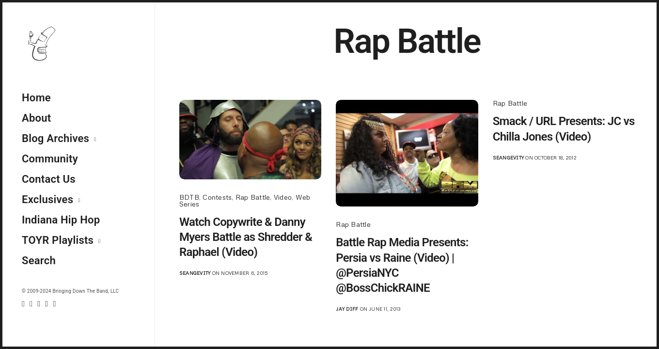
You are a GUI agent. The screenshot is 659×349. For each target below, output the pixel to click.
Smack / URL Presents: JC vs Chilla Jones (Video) (564, 128)
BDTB (189, 197)
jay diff (347, 309)
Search (39, 260)
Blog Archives (55, 138)
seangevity (194, 273)
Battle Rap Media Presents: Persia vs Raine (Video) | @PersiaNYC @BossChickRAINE (402, 265)
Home (36, 98)
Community (50, 159)
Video (283, 197)
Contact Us (49, 179)
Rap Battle (252, 197)
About (36, 118)
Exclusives (47, 199)
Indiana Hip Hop (61, 220)
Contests (217, 197)
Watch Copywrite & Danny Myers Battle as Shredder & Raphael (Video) (245, 237)
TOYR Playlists (58, 240)
